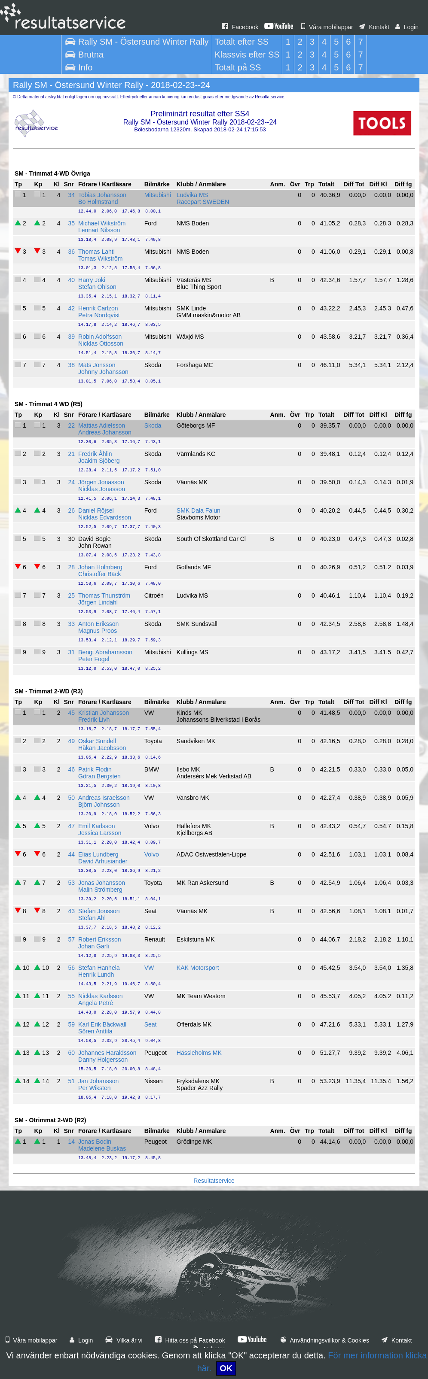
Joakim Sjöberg (99, 460)
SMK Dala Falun (198, 510)
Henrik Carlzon (98, 308)
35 (71, 223)
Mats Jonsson (96, 364)
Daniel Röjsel (95, 510)
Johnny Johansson (103, 371)
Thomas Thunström (104, 595)
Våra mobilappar (327, 27)
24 (71, 482)
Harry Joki (91, 279)
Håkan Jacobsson (102, 747)
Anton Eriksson (98, 623)
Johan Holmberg (100, 567)
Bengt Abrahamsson (105, 652)
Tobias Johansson (102, 194)
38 (71, 364)
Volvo (151, 854)
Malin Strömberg (100, 889)
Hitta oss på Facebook (190, 1340)
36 (71, 251)
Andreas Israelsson (104, 797)
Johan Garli (93, 946)
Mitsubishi (157, 194)
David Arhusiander (102, 861)
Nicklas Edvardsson (104, 517)
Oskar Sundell (97, 741)
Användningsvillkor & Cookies (325, 1340)
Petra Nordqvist (98, 315)
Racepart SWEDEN (203, 201)
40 (71, 279)
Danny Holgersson (103, 1059)
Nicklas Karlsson (100, 996)
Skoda (153, 425)
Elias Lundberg (98, 854)
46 (71, 769)
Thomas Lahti (96, 251)
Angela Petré (95, 1002)
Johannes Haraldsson (107, 1052)
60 (71, 1052)
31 (71, 652)
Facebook (240, 27)
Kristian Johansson (103, 712)
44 (71, 854)
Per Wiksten (94, 1087)
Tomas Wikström (100, 258)
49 (71, 741)
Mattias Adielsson (101, 425)
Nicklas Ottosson (100, 343)
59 (71, 1024)
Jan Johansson (98, 1081)
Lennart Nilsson (99, 230)
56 (71, 967)
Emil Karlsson (96, 826)
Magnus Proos (97, 630)
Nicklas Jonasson (101, 489)
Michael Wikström (101, 223)
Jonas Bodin (94, 1141)
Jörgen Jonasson (101, 482)
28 (71, 567)
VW (149, 967)
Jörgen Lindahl (98, 602)
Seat (150, 1024)
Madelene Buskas (102, 1148)
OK (226, 1368)
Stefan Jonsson (99, 911)
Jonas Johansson (101, 882)
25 (71, 595)
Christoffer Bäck (99, 574)
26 (71, 510)
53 (71, 882)
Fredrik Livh (94, 719)
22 (71, 425)
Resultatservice (214, 1180)
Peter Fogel (93, 659)
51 (71, 1081)
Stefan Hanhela (99, 967)
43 (71, 911)
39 (71, 336)
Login (407, 27)
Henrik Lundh (96, 974)
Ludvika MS (192, 194)
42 (71, 308)
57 (71, 939)
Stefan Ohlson (97, 286)
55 (71, 996)
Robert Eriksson (99, 939)
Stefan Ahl (92, 917)
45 (71, 712)
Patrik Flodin (95, 769)
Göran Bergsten (99, 776)
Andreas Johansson (104, 432)
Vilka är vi (123, 1340)
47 (71, 826)
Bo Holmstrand (98, 201)
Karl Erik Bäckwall (102, 1024)
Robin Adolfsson (100, 336)
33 (71, 623)
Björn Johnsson (99, 804)
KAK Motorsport (198, 967)
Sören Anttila (95, 1031)
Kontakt (374, 27)
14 (71, 1141)
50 (71, 797)
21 (71, 453)
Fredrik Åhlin (95, 453)
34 (71, 194)
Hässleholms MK (199, 1052)
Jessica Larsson (99, 832)
